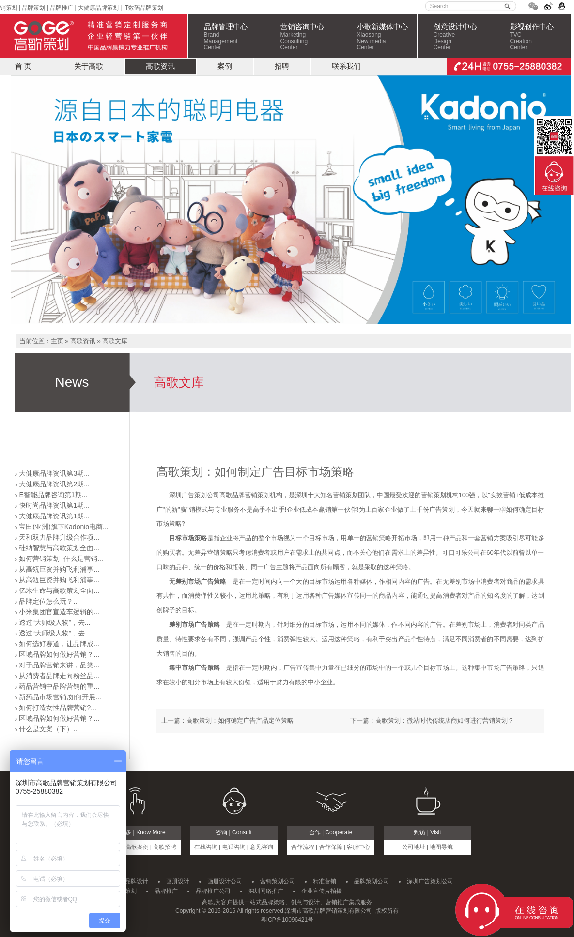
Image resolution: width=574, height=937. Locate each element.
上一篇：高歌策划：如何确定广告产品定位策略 (227, 720)
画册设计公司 (224, 881)
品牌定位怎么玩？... (49, 601)
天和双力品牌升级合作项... (59, 537)
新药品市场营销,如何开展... (60, 697)
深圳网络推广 (265, 891)
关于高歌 (88, 66)
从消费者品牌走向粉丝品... (59, 676)
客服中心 (358, 847)
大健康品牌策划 (98, 7)
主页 (57, 341)
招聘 (282, 66)
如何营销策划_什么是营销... (61, 558)
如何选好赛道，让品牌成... (59, 644)
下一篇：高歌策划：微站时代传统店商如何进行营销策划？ (432, 720)
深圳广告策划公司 (430, 881)
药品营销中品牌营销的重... (59, 686)
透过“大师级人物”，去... (54, 622)
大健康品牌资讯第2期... (54, 484)
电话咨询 (234, 847)
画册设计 (177, 881)
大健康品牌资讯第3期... (54, 473)
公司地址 (413, 847)
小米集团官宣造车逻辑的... (59, 612)
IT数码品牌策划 (144, 7)
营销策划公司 (277, 881)
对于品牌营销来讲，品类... (59, 665)
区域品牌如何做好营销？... (59, 654)
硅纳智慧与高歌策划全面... (59, 548)
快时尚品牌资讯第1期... (54, 505)
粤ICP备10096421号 (287, 919)
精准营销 (324, 881)
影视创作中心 (540, 36)
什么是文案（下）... (49, 729)
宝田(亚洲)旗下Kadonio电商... (63, 526)
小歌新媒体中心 (387, 36)
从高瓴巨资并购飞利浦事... (59, 569)
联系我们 (346, 66)
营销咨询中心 (310, 36)
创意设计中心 (464, 36)
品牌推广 (60, 7)
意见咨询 (261, 847)
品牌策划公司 (371, 881)
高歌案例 (137, 847)
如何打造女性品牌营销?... (57, 707)
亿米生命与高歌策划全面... (59, 590)
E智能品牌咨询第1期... (53, 495)
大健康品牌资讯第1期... (54, 516)
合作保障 (330, 847)
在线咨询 (205, 847)
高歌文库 (114, 341)
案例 (224, 66)
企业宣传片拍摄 (321, 891)
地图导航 (441, 847)
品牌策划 (33, 7)
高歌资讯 (160, 66)
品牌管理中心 (234, 36)
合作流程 (302, 847)
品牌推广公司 (213, 891)
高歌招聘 (164, 847)
